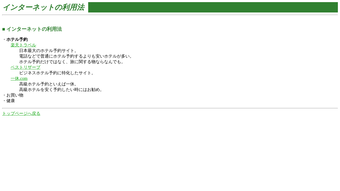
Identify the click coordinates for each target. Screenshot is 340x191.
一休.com (19, 78)
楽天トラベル (23, 45)
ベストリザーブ (25, 67)
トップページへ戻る (21, 113)
